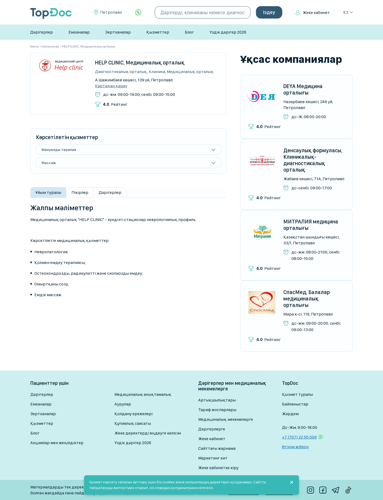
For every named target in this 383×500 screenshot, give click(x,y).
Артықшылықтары (217, 400)
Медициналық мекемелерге (225, 419)
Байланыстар (295, 404)
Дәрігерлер (41, 32)
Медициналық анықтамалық (142, 394)
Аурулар (122, 404)
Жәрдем (290, 413)
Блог (189, 32)
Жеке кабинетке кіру (218, 467)
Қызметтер (157, 32)
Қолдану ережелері (133, 413)
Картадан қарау (111, 86)
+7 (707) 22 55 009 (299, 437)
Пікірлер (79, 192)
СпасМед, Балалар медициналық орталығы (306, 298)
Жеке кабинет (316, 12)
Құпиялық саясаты (132, 423)
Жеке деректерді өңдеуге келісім (147, 433)
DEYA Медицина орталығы (303, 89)
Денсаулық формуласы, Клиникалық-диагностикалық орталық (312, 160)
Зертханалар (118, 32)
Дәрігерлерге (211, 429)
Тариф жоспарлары (217, 409)
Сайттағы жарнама (217, 448)
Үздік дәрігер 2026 (227, 32)
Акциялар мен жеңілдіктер (57, 442)
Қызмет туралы (297, 394)
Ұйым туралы (48, 192)
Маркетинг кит (212, 458)
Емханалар (79, 32)
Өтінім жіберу (295, 446)
